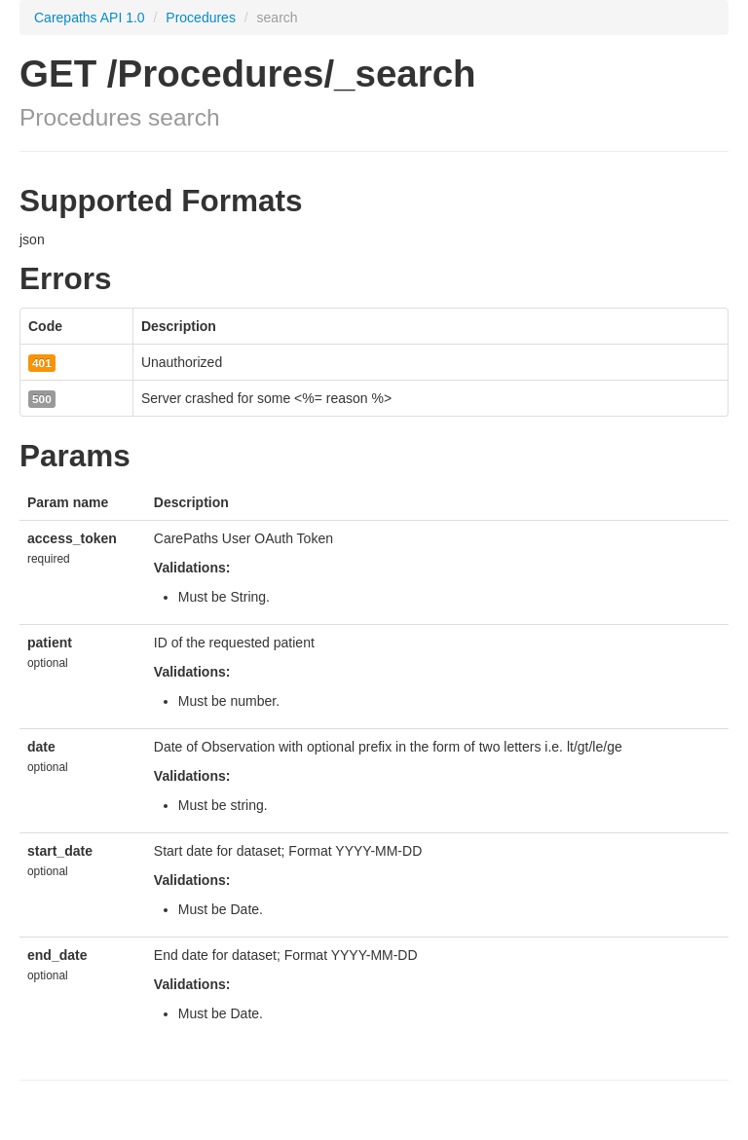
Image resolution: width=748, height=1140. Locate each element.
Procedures (202, 17)
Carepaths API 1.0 (89, 17)
